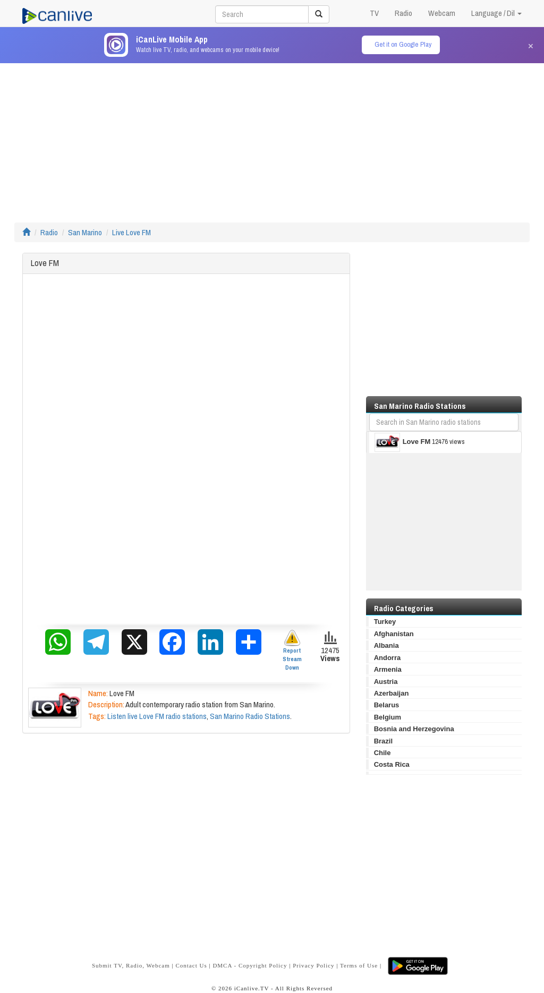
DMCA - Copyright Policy (249, 965)
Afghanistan (394, 634)
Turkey (385, 622)
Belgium (387, 717)
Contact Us (191, 965)
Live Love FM (131, 232)
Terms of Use (359, 965)
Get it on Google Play (403, 44)
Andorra (387, 658)
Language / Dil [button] (496, 13)
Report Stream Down (292, 650)
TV (374, 13)
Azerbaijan (391, 693)
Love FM (403, 442)
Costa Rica (392, 764)
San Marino (85, 232)
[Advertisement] (272, 137)
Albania (386, 645)
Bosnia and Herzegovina (414, 729)
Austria (386, 682)
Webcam (441, 13)
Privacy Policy (313, 965)
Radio (403, 13)
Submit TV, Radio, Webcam (131, 965)
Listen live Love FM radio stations (157, 716)
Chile (382, 753)
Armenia (388, 669)
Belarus (387, 705)
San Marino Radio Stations (250, 716)
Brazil (383, 741)
